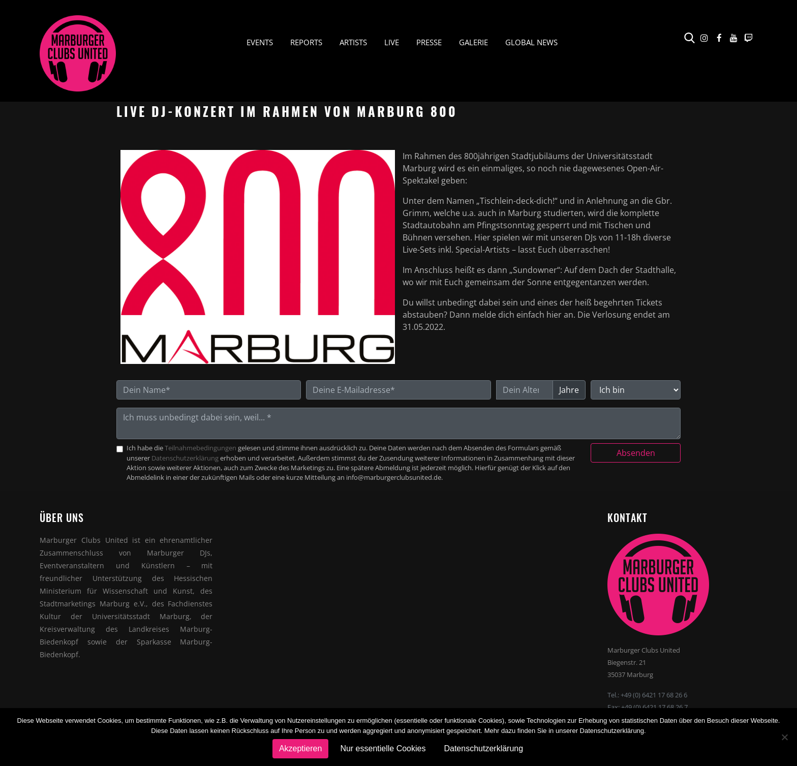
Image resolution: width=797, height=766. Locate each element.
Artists (353, 42)
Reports (306, 42)
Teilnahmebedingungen (200, 447)
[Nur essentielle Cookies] (784, 737)
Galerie (473, 42)
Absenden (636, 452)
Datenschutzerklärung (185, 458)
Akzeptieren (300, 748)
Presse (429, 42)
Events (260, 42)
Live (391, 42)
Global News (531, 42)
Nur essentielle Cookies (382, 748)
